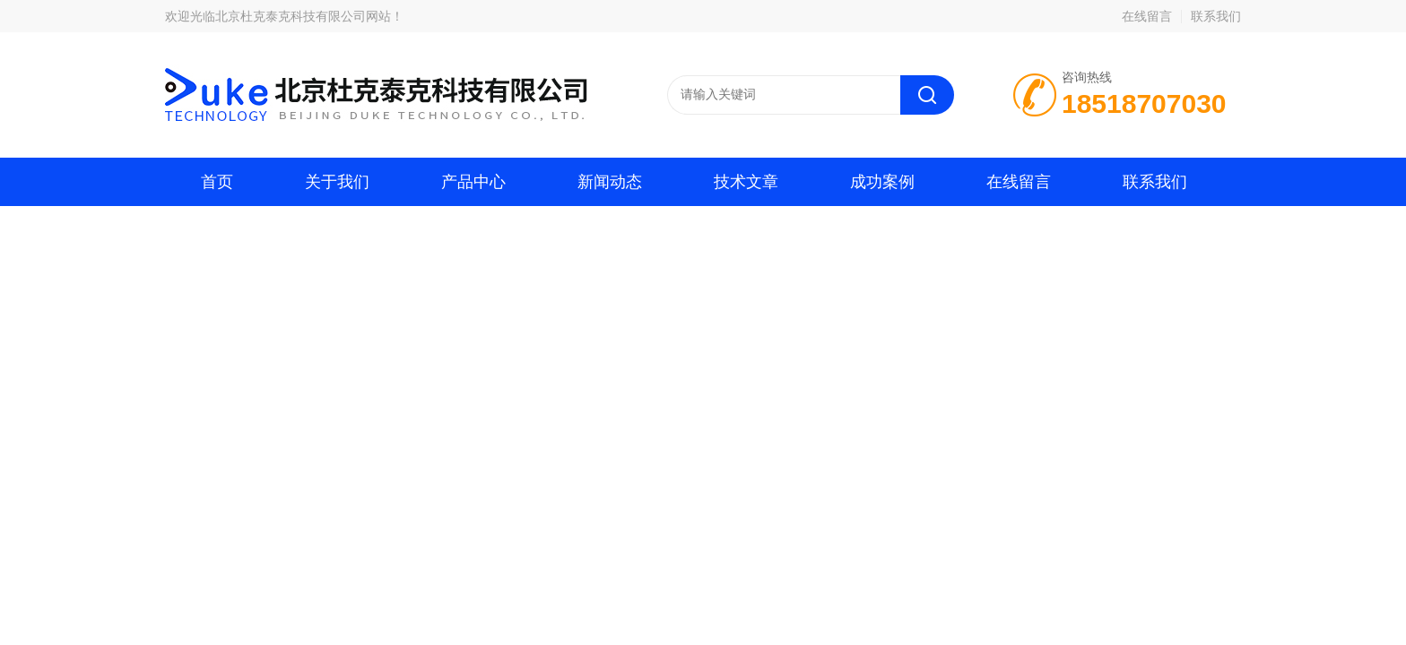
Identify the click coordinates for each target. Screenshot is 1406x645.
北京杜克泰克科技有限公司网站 (303, 16)
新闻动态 (609, 182)
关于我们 (337, 182)
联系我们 (1216, 16)
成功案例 (882, 182)
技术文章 (746, 182)
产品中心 (473, 182)
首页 (217, 182)
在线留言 (1147, 16)
